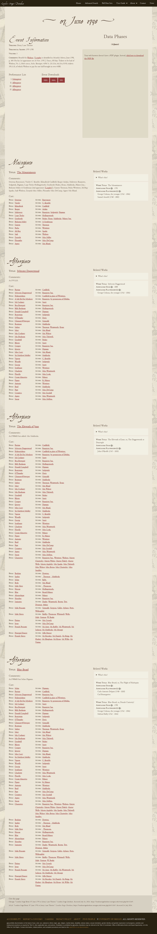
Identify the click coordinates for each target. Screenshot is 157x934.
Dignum (62, 212)
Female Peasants (21, 627)
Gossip (17, 365)
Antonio (18, 384)
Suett (44, 302)
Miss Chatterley (62, 567)
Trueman (45, 225)
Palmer (45, 377)
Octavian (18, 200)
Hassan (17, 589)
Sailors (17, 327)
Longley (38, 58)
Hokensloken (20, 296)
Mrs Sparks (58, 564)
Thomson (52, 614)
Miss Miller (46, 237)
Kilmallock (19, 206)
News (152, 3)
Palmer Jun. (66, 219)
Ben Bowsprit (20, 305)
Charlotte (18, 371)
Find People (89, 919)
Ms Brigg (65, 636)
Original (108, 44)
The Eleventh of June (28, 426)
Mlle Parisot (47, 633)
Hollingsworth (47, 216)
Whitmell (60, 614)
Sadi (16, 234)
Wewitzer (45, 228)
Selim (17, 580)
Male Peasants (20, 608)
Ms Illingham (47, 639)
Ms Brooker (47, 636)
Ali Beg (17, 231)
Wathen (30, 58)
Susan (17, 399)
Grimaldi (45, 321)
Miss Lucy (19, 352)
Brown (60, 602)
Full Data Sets (107, 3)
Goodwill (18, 340)
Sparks (44, 231)
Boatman (18, 324)
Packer (44, 219)
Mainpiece (16, 79)
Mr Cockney (19, 302)
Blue (16, 592)
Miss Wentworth (48, 371)
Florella (17, 374)
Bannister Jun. (47, 293)
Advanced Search (91, 3)
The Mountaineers (26, 172)
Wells (67, 614)
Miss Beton (50, 567)
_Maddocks (55, 577)
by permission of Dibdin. (60, 299)
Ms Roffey (54, 627)
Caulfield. (46, 290)
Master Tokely (61, 561)
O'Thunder (19, 318)
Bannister (46, 212)
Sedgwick (54, 212)
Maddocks (57, 219)
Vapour (17, 359)
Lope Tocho (19, 216)
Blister (17, 343)
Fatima (17, 620)
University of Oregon (110, 919)
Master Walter (49, 561)
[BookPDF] (115, 96)
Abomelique (19, 596)
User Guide (120, 3)
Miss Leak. (46, 374)
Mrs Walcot (46, 334)
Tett (65, 602)
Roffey (44, 614)
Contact (143, 3)
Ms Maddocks (47, 630)
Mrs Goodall (47, 393)
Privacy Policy (63, 919)
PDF (94, 44)
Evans (50, 219)
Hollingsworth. (48, 589)
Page (16, 390)
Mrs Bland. (46, 244)
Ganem (17, 225)
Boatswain (18, 315)
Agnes (17, 244)
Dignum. (45, 688)
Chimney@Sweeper (22, 321)
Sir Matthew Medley (22, 355)
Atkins (45, 605)
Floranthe (18, 241)
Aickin (44, 209)
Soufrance (18, 368)
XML (54, 80)
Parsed (134, 44)
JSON (45, 80)
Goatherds (19, 219)
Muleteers (18, 212)
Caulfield (45, 206)
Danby (44, 602)
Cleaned (121, 44)
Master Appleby (47, 564)
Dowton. (45, 574)
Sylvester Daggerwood (28, 271)
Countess (18, 393)
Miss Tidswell (68, 564)
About (132, 3)
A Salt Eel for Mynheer (24, 299)
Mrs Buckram (20, 337)
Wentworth (54, 327)
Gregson (53, 608)
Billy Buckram (20, 308)
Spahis (17, 577)
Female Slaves (20, 636)
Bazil (16, 387)
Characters (19, 558)
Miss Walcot (40, 567)
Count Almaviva (21, 377)
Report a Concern (33, 919)
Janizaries (18, 602)
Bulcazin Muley (20, 222)
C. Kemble (46, 203)
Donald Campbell (21, 312)
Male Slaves (19, 614)
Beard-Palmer (47, 592)
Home (78, 3)
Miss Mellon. (47, 399)
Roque (17, 209)
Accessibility (14, 919)
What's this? (103, 178)
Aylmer (66, 608)
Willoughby (39, 611)
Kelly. (44, 580)
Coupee (18, 346)
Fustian (17, 290)
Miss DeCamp (47, 241)
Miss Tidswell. (47, 337)
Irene (17, 624)
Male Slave (19, 586)
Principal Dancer (21, 633)
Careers (49, 919)
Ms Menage (58, 630)
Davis (44, 318)
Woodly (18, 362)
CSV (61, 80)
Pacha (17, 228)
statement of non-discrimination (78, 927)
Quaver (17, 349)
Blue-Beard (22, 670)
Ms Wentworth (65, 627)
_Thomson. (46, 586)
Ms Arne (45, 627)
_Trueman (46, 577)
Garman (43, 617)
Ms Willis (65, 639)
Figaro (17, 380)
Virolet (17, 203)
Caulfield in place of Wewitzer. (54, 296)
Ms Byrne (57, 639)
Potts (72, 608)
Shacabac (18, 599)
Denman (38, 605)
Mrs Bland (46, 330)
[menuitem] (78, 3)
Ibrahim (18, 574)
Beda (17, 583)
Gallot (59, 608)
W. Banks (50, 617)
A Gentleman (47, 222)
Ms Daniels (56, 636)
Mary (17, 330)
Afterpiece (16, 83)
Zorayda (18, 237)
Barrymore (46, 200)
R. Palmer (46, 380)
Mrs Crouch (47, 620)
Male (37, 617)
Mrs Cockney (20, 334)
